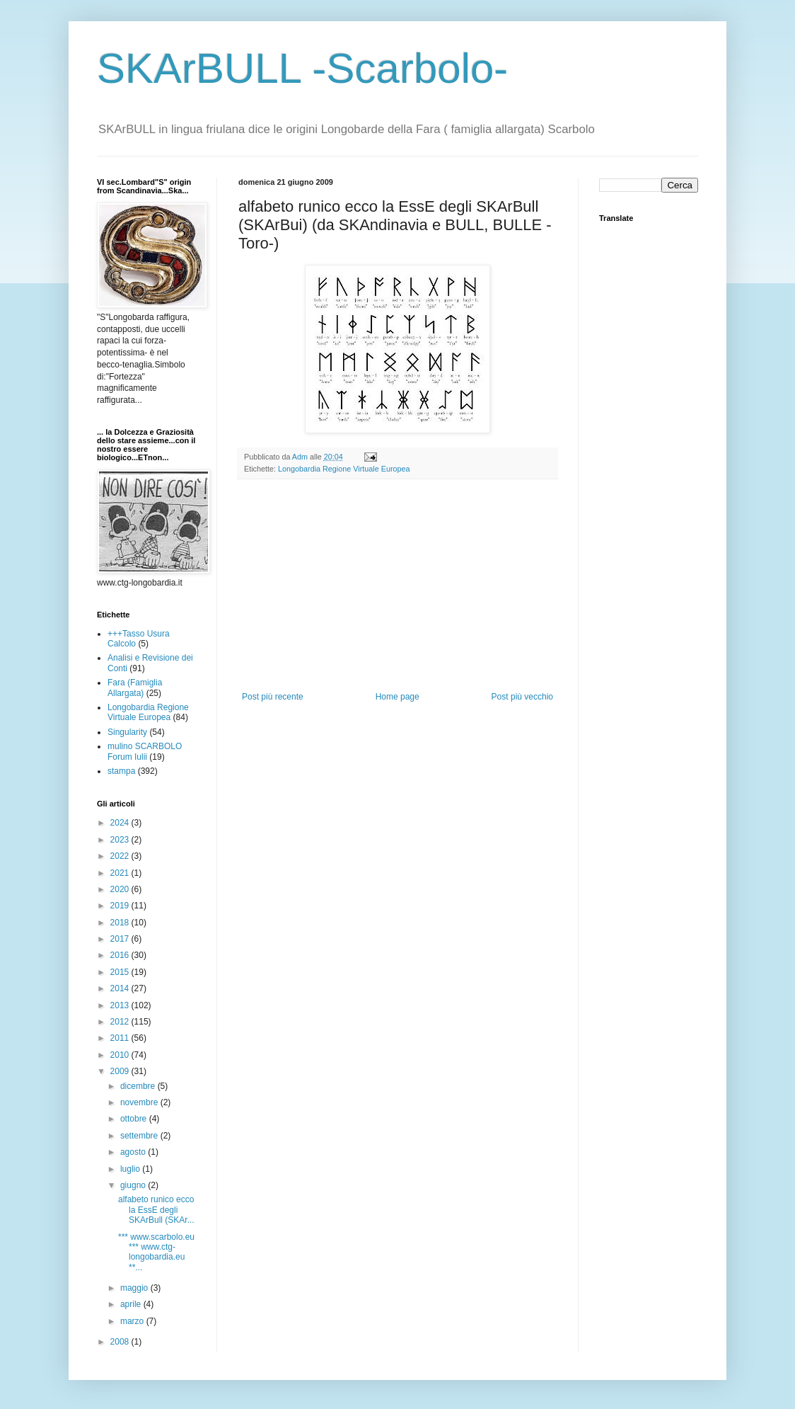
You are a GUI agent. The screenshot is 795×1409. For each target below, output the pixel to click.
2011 (121, 1038)
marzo (133, 1321)
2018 (121, 923)
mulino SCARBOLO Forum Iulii (145, 751)
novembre (140, 1102)
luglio (131, 1169)
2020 (121, 889)
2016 (121, 955)
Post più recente (272, 697)
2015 (121, 972)
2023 (121, 840)
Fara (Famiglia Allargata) (135, 687)
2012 (121, 1022)
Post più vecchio (522, 697)
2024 (121, 823)
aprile (132, 1304)
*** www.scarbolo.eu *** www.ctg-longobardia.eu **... (156, 1252)
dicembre (139, 1086)
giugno (134, 1185)
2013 (121, 1005)
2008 (121, 1342)
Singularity (127, 732)
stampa (121, 771)
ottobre (134, 1119)
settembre (140, 1136)
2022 (121, 856)
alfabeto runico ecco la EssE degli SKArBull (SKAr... (156, 1209)
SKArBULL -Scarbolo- (302, 68)
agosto (134, 1152)
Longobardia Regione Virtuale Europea (344, 468)
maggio (135, 1288)
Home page (397, 697)
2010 (121, 1055)
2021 (121, 873)
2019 (121, 906)
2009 (121, 1071)
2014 (121, 988)
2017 (121, 939)
